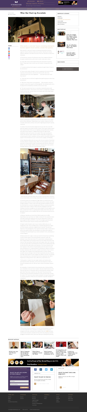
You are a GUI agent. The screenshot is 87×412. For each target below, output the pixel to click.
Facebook (58, 401)
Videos (45, 398)
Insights (59, 16)
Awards (43, 9)
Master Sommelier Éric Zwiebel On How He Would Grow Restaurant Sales (25, 354)
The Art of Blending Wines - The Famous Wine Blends (72, 46)
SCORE (47, 331)
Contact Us (70, 396)
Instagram (58, 398)
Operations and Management (64, 19)
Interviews (60, 18)
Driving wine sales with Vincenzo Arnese (13, 353)
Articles (29, 9)
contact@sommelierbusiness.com (14, 409)
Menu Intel (34, 398)
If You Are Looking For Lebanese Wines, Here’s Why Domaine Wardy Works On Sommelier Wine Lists (72, 37)
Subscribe (22, 398)
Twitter (57, 400)
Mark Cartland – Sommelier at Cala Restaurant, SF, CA (49, 353)
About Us (9, 396)
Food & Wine (11, 13)
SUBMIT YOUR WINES (68, 69)
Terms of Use (70, 400)
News (15, 9)
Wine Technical (61, 24)
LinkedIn (57, 396)
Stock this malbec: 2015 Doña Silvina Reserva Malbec (71, 54)
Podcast (45, 396)
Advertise (21, 396)
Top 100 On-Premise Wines (12, 401)
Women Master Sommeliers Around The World (37, 353)
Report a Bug (70, 398)
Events (58, 9)
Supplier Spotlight (35, 400)
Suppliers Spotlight (62, 22)
